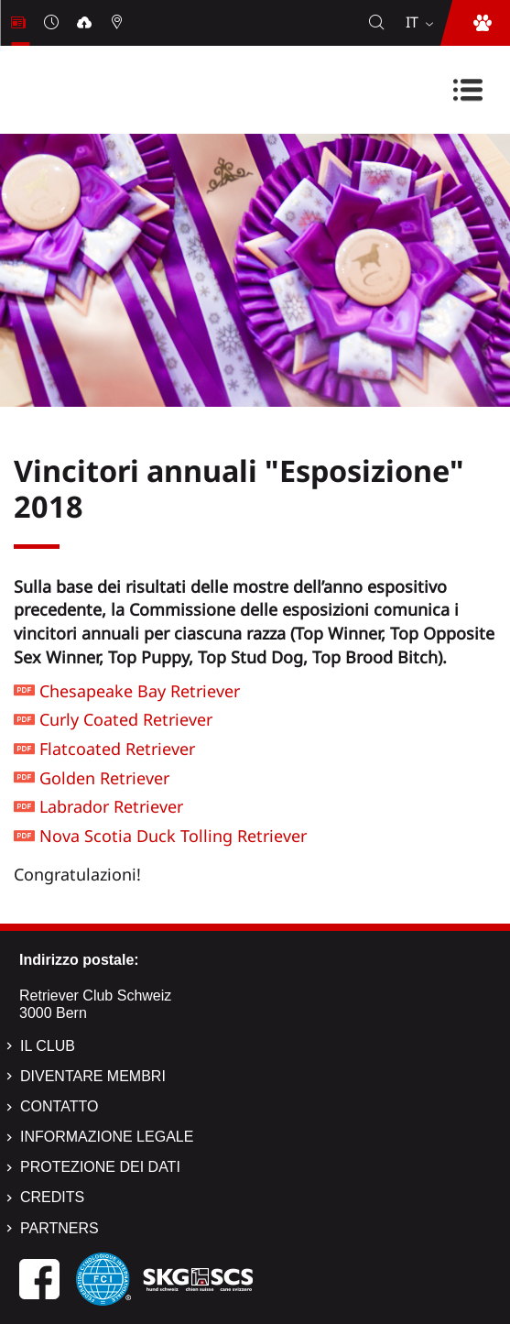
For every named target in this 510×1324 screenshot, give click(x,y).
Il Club (47, 1046)
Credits (52, 1197)
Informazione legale (106, 1136)
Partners (59, 1228)
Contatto (59, 1106)
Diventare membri (93, 1076)
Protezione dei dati (100, 1167)
